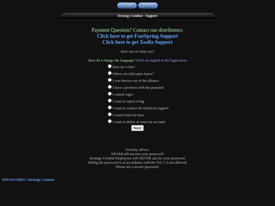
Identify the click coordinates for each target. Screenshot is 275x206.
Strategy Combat (40, 180)
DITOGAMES (13, 180)
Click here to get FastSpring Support (137, 36)
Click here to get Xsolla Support (137, 42)
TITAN (148, 5)
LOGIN (127, 5)
